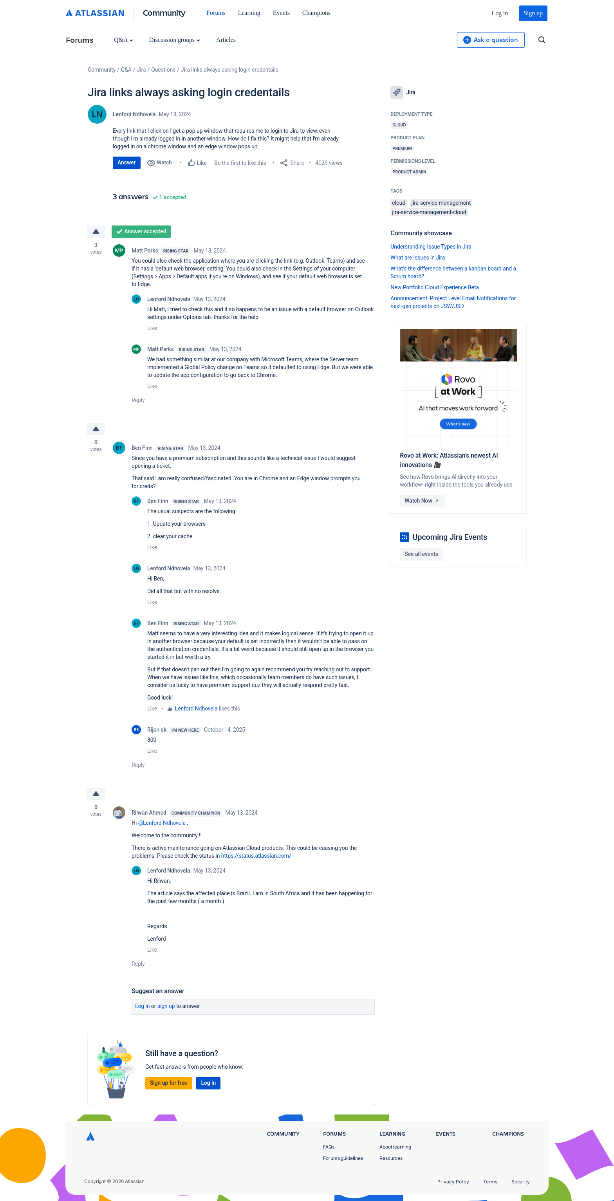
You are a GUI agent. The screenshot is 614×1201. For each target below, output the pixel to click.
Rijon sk (156, 730)
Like (152, 328)
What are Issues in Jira (417, 257)
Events (281, 12)
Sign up (533, 13)
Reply (138, 400)
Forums (215, 12)
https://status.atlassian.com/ (256, 856)
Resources (391, 1158)
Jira (141, 70)
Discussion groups (174, 39)
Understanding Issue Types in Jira (430, 246)
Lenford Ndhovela (134, 114)
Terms (490, 1182)
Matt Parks (145, 250)
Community (164, 12)
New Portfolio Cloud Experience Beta (434, 287)
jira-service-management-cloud (429, 212)
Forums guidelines (343, 1158)
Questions (163, 70)
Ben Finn (142, 448)
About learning (395, 1147)
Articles (226, 39)
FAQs (328, 1147)
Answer (126, 162)
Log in (500, 13)
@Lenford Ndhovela (162, 823)
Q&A (123, 39)
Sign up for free (168, 1083)
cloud (398, 203)
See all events (421, 554)
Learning (249, 12)
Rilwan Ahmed (149, 813)
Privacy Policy (453, 1182)
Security (520, 1182)
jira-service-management (441, 203)
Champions (316, 12)
